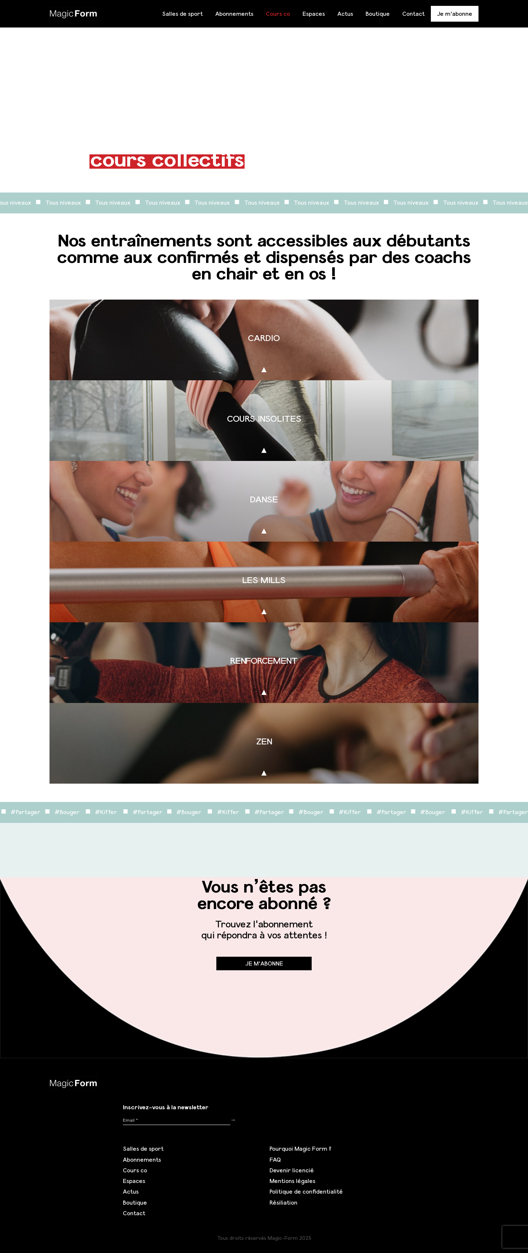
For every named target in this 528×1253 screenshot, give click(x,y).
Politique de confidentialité (306, 1191)
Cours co (278, 13)
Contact (413, 13)
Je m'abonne (454, 13)
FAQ (275, 1159)
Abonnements (234, 13)
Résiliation (283, 1202)
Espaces (313, 13)
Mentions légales (292, 1180)
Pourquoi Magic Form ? (300, 1148)
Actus (345, 13)
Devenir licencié (292, 1170)
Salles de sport (182, 13)
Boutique (378, 13)
